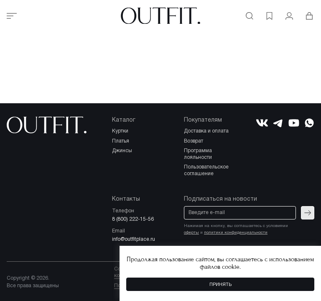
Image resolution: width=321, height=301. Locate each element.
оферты (191, 233)
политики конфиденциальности (236, 233)
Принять (220, 285)
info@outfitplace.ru (133, 239)
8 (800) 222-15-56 (133, 219)
